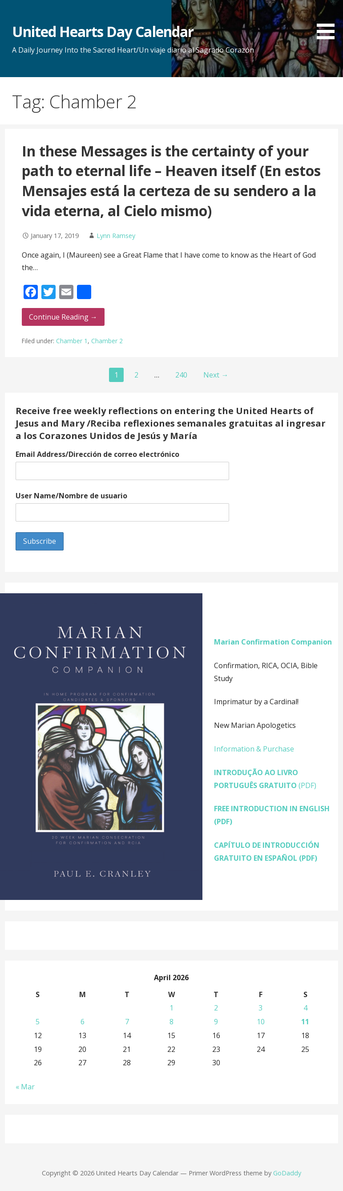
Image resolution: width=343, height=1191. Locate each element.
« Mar (25, 1087)
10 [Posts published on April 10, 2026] (261, 1022)
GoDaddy (287, 1173)
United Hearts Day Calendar (103, 31)
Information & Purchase (254, 749)
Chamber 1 (72, 341)
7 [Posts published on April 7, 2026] (127, 1022)
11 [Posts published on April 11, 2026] (305, 1022)
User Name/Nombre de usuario (71, 496)
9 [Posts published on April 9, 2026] (216, 1022)
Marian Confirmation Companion (273, 642)
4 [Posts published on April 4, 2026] (305, 1008)
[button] (329, 21)
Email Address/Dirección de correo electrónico (97, 454)
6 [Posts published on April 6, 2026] (83, 1022)
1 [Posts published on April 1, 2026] (171, 1008)
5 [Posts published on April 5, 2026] (38, 1022)
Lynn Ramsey (116, 235)
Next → (215, 375)
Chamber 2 (107, 341)
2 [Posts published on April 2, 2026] (216, 1008)
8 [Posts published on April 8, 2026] (171, 1022)
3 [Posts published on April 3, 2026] (260, 1008)
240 (181, 375)
